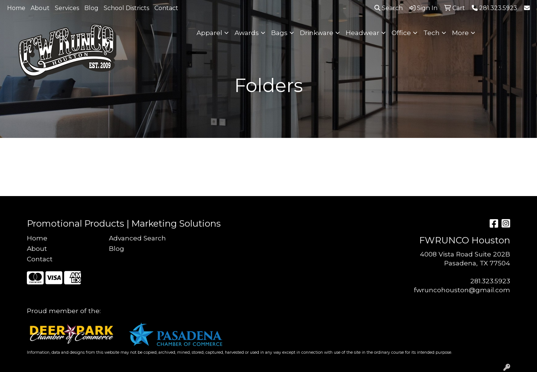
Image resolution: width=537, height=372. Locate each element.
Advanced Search (137, 238)
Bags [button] (279, 33)
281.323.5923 (490, 281)
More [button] (460, 33)
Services (67, 8)
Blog (91, 8)
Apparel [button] (209, 33)
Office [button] (401, 33)
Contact (166, 8)
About (40, 8)
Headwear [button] (362, 33)
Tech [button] (431, 33)
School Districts (126, 8)
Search (388, 8)
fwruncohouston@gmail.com (462, 290)
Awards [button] (247, 33)
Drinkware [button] (316, 33)
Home (16, 8)
